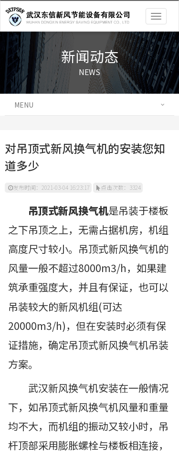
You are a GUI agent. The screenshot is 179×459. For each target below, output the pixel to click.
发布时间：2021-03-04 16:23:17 (49, 187)
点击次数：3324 (118, 187)
